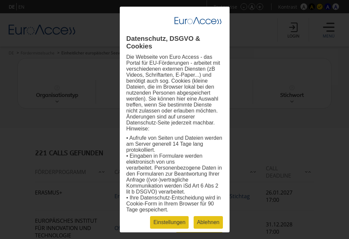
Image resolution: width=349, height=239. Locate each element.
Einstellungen (169, 222)
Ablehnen (208, 222)
